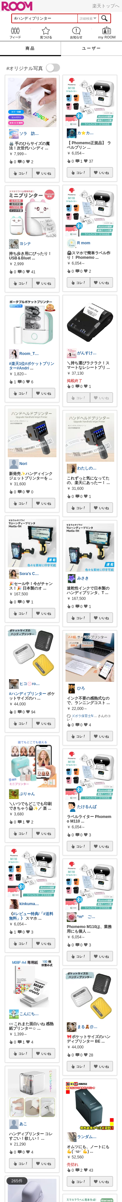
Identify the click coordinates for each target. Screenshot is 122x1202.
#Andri (23, 368)
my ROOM (107, 33)
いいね (46, 173)
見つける (46, 33)
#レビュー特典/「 (28, 914)
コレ (23, 173)
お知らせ (76, 33)
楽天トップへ (105, 5)
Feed (15, 33)
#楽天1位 (17, 363)
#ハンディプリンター (27, 694)
